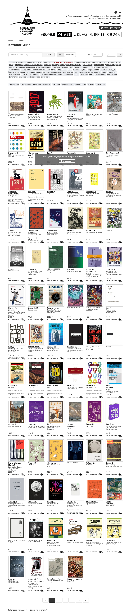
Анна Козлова (52, 385)
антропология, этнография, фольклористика (91, 62)
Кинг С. (31, 155)
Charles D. (12, 424)
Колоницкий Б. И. (34, 114)
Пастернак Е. (52, 233)
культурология (14, 70)
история (65, 67)
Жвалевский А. (53, 230)
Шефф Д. (70, 385)
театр (91, 74)
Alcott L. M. (32, 463)
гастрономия (99, 65)
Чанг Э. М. (110, 424)
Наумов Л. (32, 424)
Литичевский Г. (92, 502)
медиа (53, 70)
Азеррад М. (51, 347)
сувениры (84, 74)
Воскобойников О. (113, 153)
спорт (76, 74)
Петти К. (11, 310)
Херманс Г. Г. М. (34, 579)
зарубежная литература (25, 67)
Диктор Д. (109, 463)
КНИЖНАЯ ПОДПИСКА (63, 62)
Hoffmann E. (110, 504)
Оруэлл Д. (51, 192)
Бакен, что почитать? (38, 610)
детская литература (113, 65)
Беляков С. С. (72, 192)
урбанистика (112, 74)
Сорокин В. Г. (13, 385)
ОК (120, 54)
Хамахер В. (12, 502)
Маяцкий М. (71, 269)
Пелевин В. (90, 385)
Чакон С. (109, 385)
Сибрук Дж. (71, 502)
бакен (11, 65)
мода (70, 70)
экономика (45, 77)
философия (23, 77)
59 (79, 600)
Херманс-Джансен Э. (36, 581)
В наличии (70, 54)
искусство (56, 67)
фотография (35, 77)
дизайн (11, 67)
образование (93, 70)
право (104, 72)
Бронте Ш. (90, 424)
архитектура (115, 62)
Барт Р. (108, 308)
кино (71, 67)
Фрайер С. (51, 502)
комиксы (78, 67)
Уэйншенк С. (13, 153)
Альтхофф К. (72, 347)
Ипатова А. (71, 114)
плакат (39, 72)
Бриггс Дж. (51, 540)
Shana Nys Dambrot (74, 579)
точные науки (100, 74)
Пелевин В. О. (33, 385)
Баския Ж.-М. (33, 308)
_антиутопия (14, 84)
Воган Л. (89, 540)
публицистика (14, 74)
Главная (11, 41)
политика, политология (52, 72)
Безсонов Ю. (91, 192)
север (60, 74)
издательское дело (43, 67)
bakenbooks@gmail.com (17, 610)
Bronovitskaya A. (14, 463)
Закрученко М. (53, 308)
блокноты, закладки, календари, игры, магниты (62, 65)
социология (68, 74)
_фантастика (100, 84)
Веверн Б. (71, 230)
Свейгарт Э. (110, 540)
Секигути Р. (32, 269)
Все (60, 54)
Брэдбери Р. (32, 233)
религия (36, 74)
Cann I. (108, 502)
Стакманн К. (110, 269)
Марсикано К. (91, 271)
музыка (76, 70)
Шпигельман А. (34, 347)
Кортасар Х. (91, 230)
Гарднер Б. (90, 269)
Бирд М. (11, 579)
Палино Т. (12, 308)
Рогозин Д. (71, 116)
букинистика (87, 65)
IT (9, 62)
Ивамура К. (71, 153)
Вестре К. (109, 192)
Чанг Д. (11, 347)
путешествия (26, 74)
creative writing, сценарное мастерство (27, 62)
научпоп (84, 70)
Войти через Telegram (110, 28)
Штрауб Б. (110, 387)
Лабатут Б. (90, 463)
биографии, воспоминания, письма (29, 65)
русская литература (48, 74)
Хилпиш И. (71, 540)
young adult (48, 62)
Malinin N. (12, 465)
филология (13, 77)
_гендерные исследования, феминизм (35, 84)
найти (48, 55)
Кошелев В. (32, 502)
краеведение (88, 67)
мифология (62, 70)
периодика (31, 72)
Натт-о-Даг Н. (13, 194)
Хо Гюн (50, 424)
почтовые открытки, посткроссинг (87, 72)
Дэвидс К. (12, 230)
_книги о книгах (80, 84)
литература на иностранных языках (36, 70)
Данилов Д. (71, 426)
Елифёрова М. (53, 114)
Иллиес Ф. (32, 192)
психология (112, 72)
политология (68, 72)
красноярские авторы (102, 67)
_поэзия (90, 84)
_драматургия (66, 84)
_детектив (56, 84)
